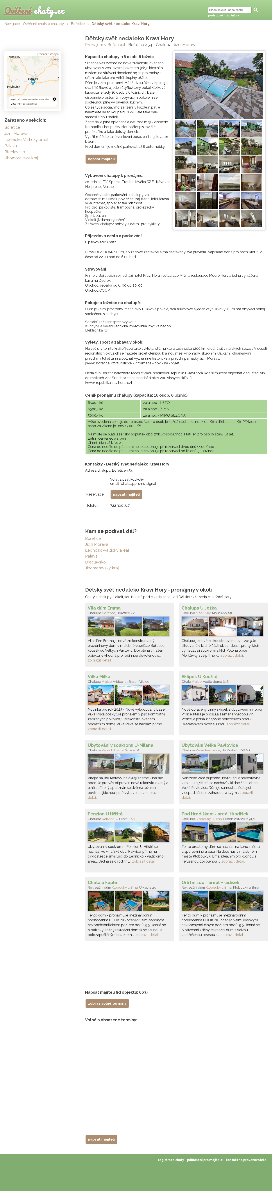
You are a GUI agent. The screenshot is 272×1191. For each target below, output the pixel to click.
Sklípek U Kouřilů (199, 676)
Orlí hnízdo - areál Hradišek (210, 882)
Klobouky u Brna (209, 819)
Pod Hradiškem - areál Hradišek (215, 813)
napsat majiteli (101, 159)
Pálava (91, 556)
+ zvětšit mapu (48, 54)
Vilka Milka (99, 676)
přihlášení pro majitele (205, 1160)
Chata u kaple (102, 882)
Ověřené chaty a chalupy (43, 24)
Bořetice (78, 24)
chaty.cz (34, 10)
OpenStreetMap (30, 104)
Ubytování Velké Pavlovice (210, 745)
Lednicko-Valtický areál (107, 550)
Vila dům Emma (104, 608)
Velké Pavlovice (208, 750)
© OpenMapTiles (41, 99)
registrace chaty (171, 1160)
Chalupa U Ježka (199, 608)
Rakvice (108, 819)
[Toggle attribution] (54, 99)
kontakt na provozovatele (246, 1160)
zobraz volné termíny (107, 1003)
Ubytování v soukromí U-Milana (120, 745)
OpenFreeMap (27, 99)
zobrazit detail (99, 660)
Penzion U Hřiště (105, 813)
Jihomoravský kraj (102, 568)
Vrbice (107, 682)
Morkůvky (203, 613)
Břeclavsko (95, 562)
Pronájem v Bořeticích (105, 44)
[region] (33, 82)
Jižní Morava (184, 44)
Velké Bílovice (112, 750)
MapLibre (15, 99)
